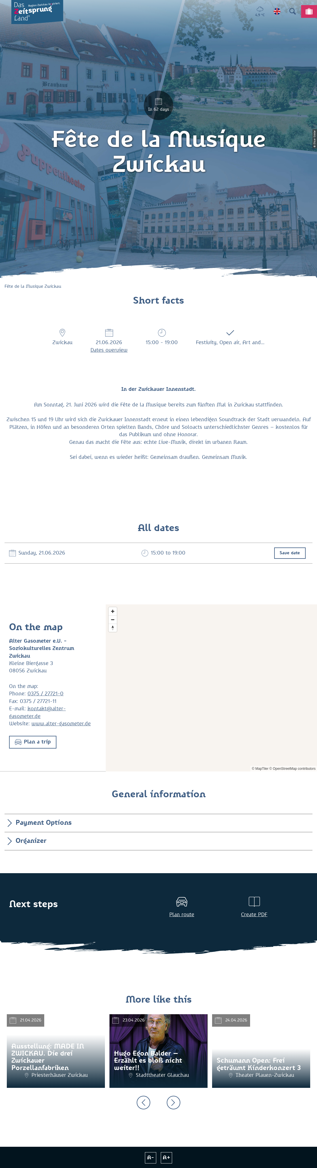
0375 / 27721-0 (46, 693)
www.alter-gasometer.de (61, 723)
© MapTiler (260, 769)
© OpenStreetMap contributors (292, 769)
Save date (290, 553)
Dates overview (109, 350)
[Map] (211, 687)
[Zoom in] (113, 611)
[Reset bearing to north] (113, 628)
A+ (166, 1157)
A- (150, 1157)
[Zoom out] (113, 619)
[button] (32, 742)
